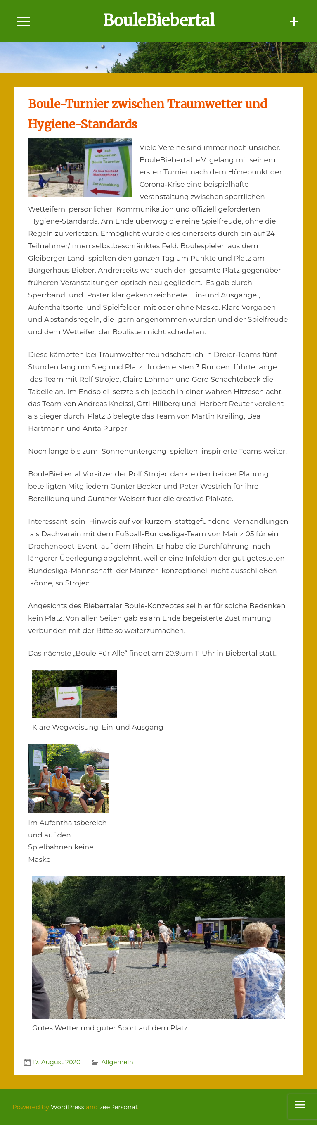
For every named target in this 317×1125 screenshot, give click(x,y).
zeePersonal (118, 1107)
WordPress (67, 1107)
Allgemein (117, 1062)
